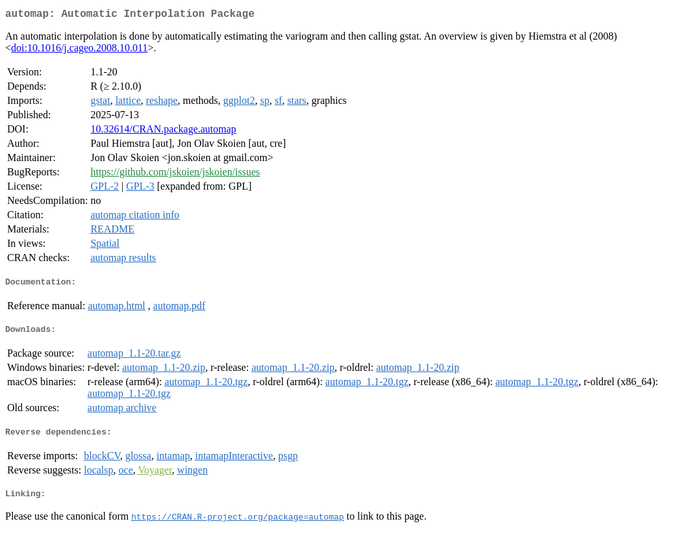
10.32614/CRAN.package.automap (163, 131)
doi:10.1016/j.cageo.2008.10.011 (79, 50)
